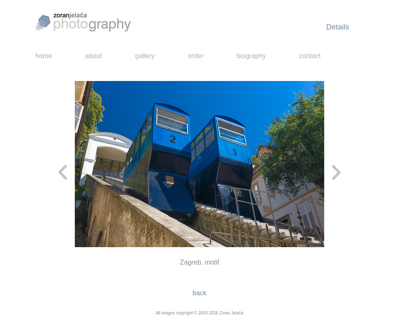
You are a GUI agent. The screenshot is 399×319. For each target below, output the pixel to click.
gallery (145, 55)
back (199, 293)
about (93, 55)
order (195, 55)
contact (310, 55)
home (43, 55)
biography (251, 55)
